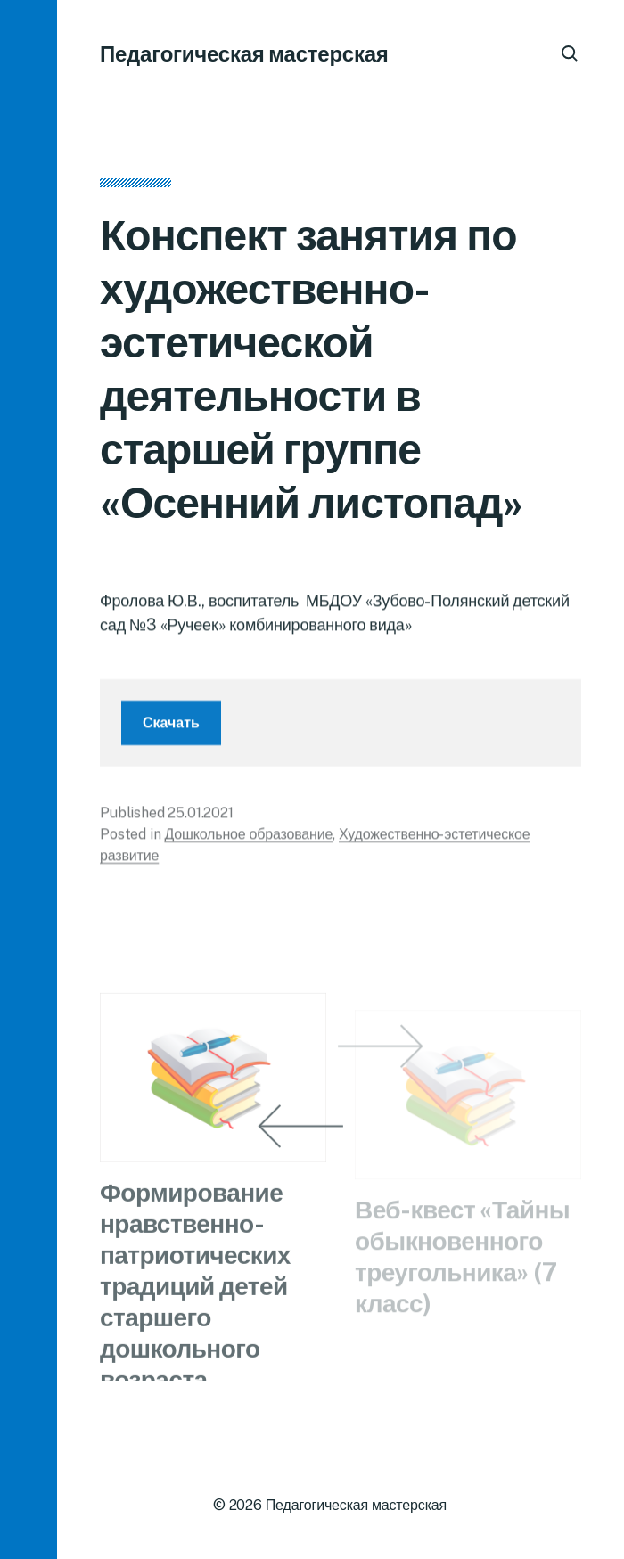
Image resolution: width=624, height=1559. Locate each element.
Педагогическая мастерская (244, 53)
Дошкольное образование (248, 839)
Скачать (171, 727)
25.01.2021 (200, 817)
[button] (28, 779)
